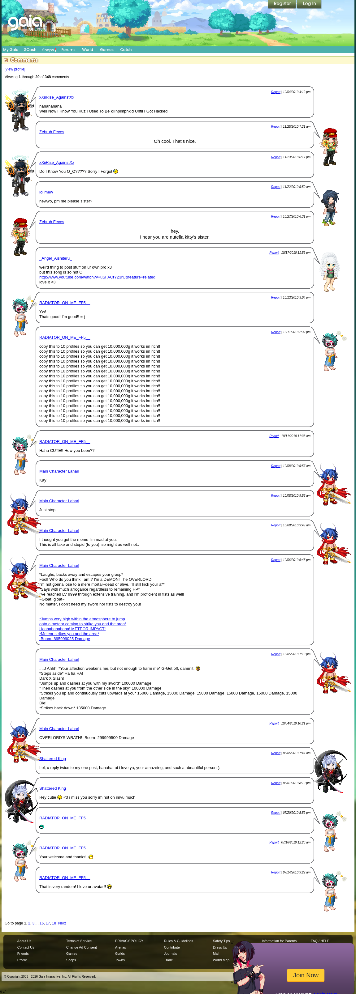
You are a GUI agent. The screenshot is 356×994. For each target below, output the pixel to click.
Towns (120, 960)
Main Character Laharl (59, 471)
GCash (30, 49)
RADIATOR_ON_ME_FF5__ (64, 302)
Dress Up (220, 947)
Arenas (120, 947)
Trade (168, 960)
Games (107, 49)
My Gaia (10, 49)
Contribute (172, 947)
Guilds (120, 953)
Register (282, 4)
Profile (22, 960)
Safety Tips (221, 941)
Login (309, 4)
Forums (68, 49)
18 (54, 923)
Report (275, 92)
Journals (170, 953)
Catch (126, 49)
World (87, 49)
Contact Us (25, 947)
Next (62, 923)
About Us (24, 941)
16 (42, 923)
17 (48, 923)
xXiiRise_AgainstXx (56, 97)
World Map (221, 960)
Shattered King (52, 758)
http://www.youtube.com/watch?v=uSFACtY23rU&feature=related (97, 277)
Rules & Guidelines (178, 941)
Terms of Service (79, 941)
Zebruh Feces (51, 132)
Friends (23, 953)
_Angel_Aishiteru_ (55, 258)
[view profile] (15, 69)
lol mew (46, 192)
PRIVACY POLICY (129, 941)
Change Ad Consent (81, 947)
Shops (49, 50)
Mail (216, 953)
